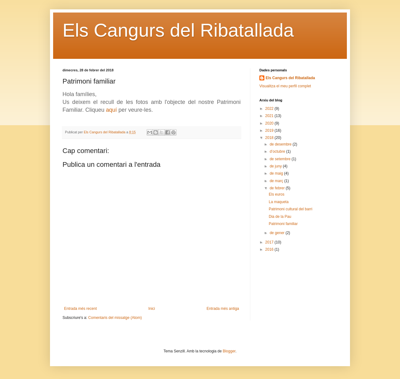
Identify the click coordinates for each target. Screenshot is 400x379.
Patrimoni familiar (283, 224)
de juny (276, 166)
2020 (270, 123)
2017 (270, 242)
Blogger (229, 351)
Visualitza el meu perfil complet (285, 86)
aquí (111, 110)
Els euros (276, 194)
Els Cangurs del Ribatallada (178, 30)
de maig (277, 173)
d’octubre (278, 151)
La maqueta (278, 202)
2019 (270, 130)
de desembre (281, 144)
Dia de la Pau (280, 216)
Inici (151, 308)
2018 (270, 138)
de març (277, 181)
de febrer (278, 188)
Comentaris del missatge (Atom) (115, 317)
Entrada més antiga (223, 308)
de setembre (281, 159)
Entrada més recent (80, 308)
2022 (270, 108)
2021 (270, 116)
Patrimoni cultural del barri (290, 209)
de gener (278, 233)
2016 (270, 249)
